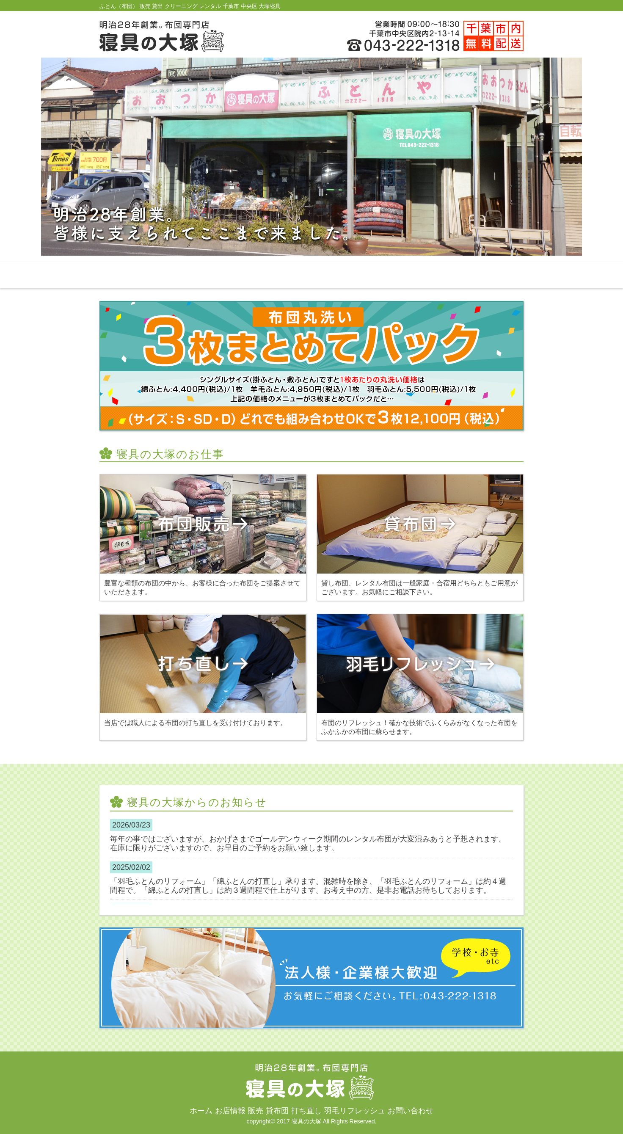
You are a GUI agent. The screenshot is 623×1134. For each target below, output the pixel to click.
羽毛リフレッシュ (432, 275)
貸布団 (311, 275)
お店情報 (190, 275)
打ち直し (372, 275)
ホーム (130, 275)
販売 (251, 275)
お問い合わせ (493, 275)
